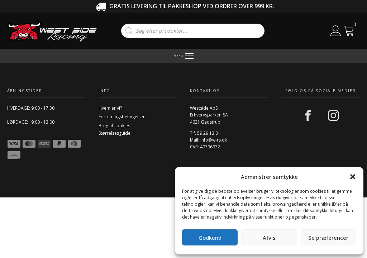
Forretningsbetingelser (122, 117)
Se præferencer (328, 237)
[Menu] (183, 56)
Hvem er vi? (110, 108)
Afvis (269, 237)
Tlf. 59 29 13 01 (205, 133)
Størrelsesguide (114, 133)
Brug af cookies (114, 126)
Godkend (210, 237)
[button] (352, 176)
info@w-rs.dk (213, 140)
